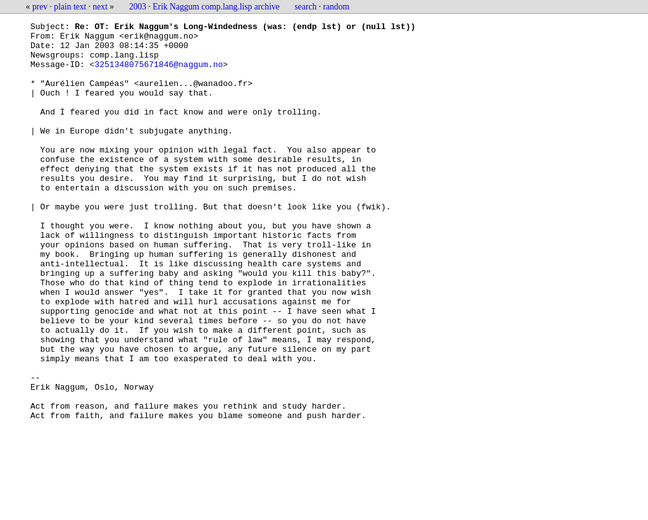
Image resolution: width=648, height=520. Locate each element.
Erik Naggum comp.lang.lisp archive (216, 6)
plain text (70, 6)
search (306, 6)
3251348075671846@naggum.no (158, 73)
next (100, 6)
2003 (137, 6)
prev (39, 6)
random (336, 6)
